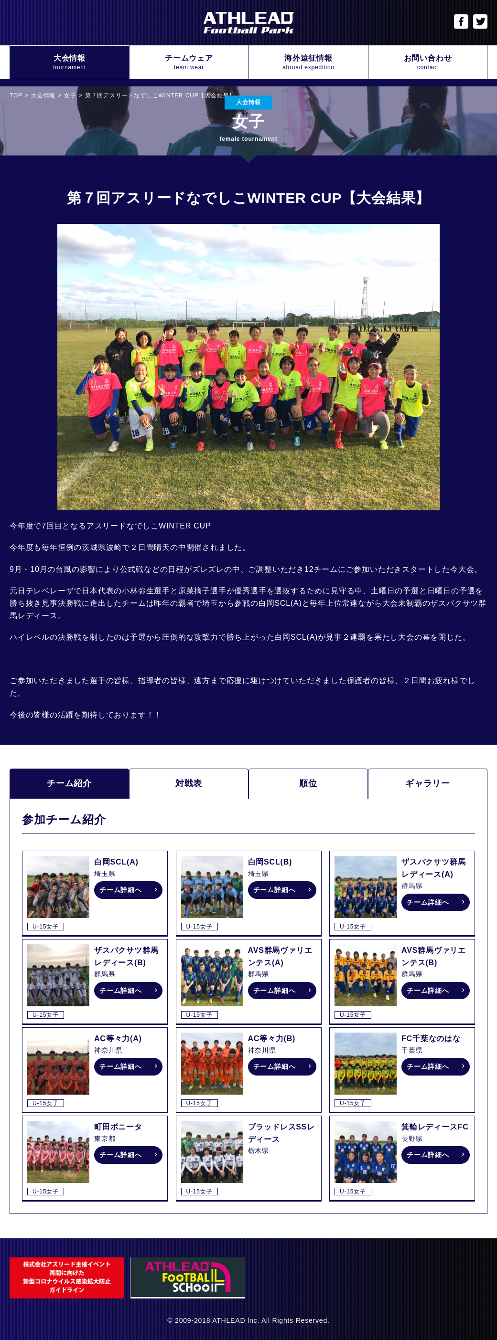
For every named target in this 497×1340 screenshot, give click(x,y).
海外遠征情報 (308, 63)
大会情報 (69, 63)
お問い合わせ (428, 63)
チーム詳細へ (120, 890)
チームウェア (189, 63)
